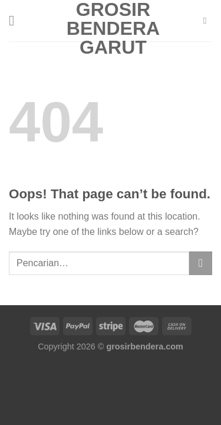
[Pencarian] (207, 20)
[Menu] (16, 20)
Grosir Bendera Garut (113, 28)
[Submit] (200, 262)
